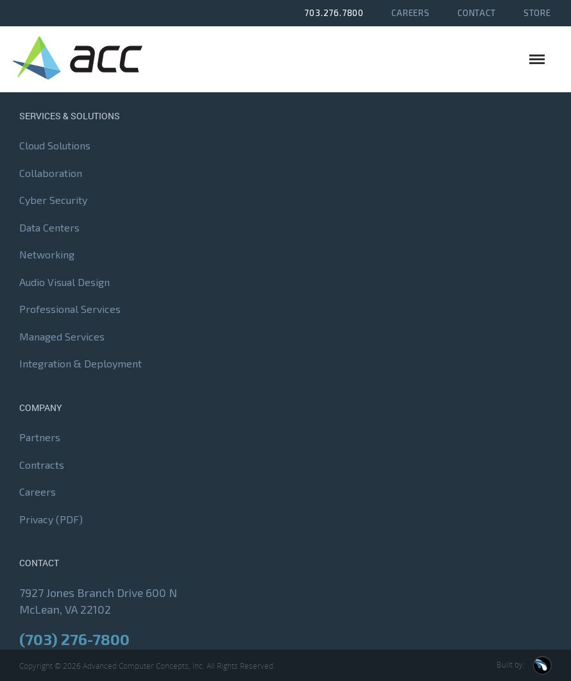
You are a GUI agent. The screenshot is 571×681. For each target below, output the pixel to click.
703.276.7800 (334, 13)
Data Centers (49, 227)
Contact (476, 13)
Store (537, 13)
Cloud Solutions (54, 146)
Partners (39, 438)
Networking (46, 255)
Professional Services (70, 309)
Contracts (41, 464)
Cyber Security (53, 200)
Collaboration (50, 173)
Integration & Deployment (80, 364)
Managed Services (62, 336)
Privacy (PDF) (51, 519)
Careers (410, 13)
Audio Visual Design (64, 282)
